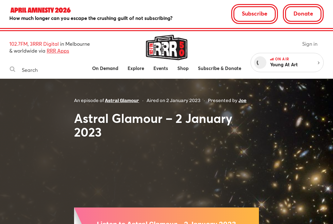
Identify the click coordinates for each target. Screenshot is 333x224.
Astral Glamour (122, 100)
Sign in (309, 43)
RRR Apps (58, 50)
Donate (303, 13)
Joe (242, 100)
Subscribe (254, 13)
